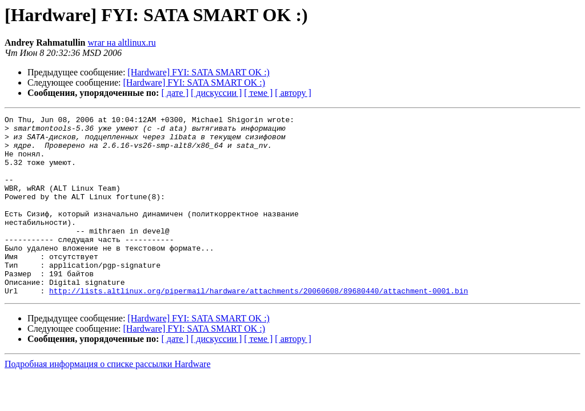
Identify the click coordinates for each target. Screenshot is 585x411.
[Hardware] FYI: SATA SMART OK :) (198, 72)
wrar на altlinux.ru (122, 42)
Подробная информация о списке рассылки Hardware (108, 400)
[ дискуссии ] (216, 93)
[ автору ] (293, 93)
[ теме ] (258, 93)
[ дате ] (175, 93)
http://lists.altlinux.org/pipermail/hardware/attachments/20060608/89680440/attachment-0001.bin (258, 326)
